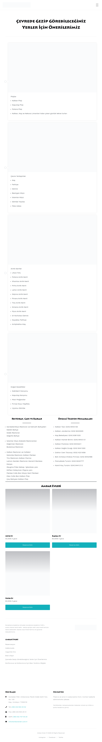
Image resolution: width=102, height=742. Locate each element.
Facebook (52, 737)
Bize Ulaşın (9, 655)
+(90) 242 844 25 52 (18, 707)
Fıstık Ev (9, 598)
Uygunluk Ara (10, 652)
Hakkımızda (9, 648)
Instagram (42, 737)
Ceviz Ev (9, 536)
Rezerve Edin (28, 545)
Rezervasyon (10, 644)
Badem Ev (56, 536)
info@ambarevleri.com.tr (18, 721)
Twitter (61, 737)
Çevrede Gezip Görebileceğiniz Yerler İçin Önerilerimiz (26, 659)
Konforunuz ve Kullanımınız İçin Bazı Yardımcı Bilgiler (25, 663)
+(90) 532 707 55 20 (20, 717)
